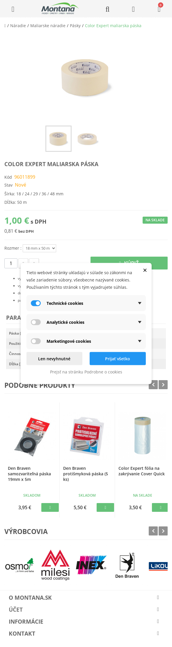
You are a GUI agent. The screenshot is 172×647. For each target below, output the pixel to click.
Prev (153, 384)
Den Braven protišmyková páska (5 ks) (85, 473)
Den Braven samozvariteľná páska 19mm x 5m (29, 473)
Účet (16, 609)
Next (163, 384)
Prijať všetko (117, 358)
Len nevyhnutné (54, 358)
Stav (8, 185)
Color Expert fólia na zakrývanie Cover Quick (141, 470)
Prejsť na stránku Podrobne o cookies (86, 372)
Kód (8, 177)
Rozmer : (13, 248)
